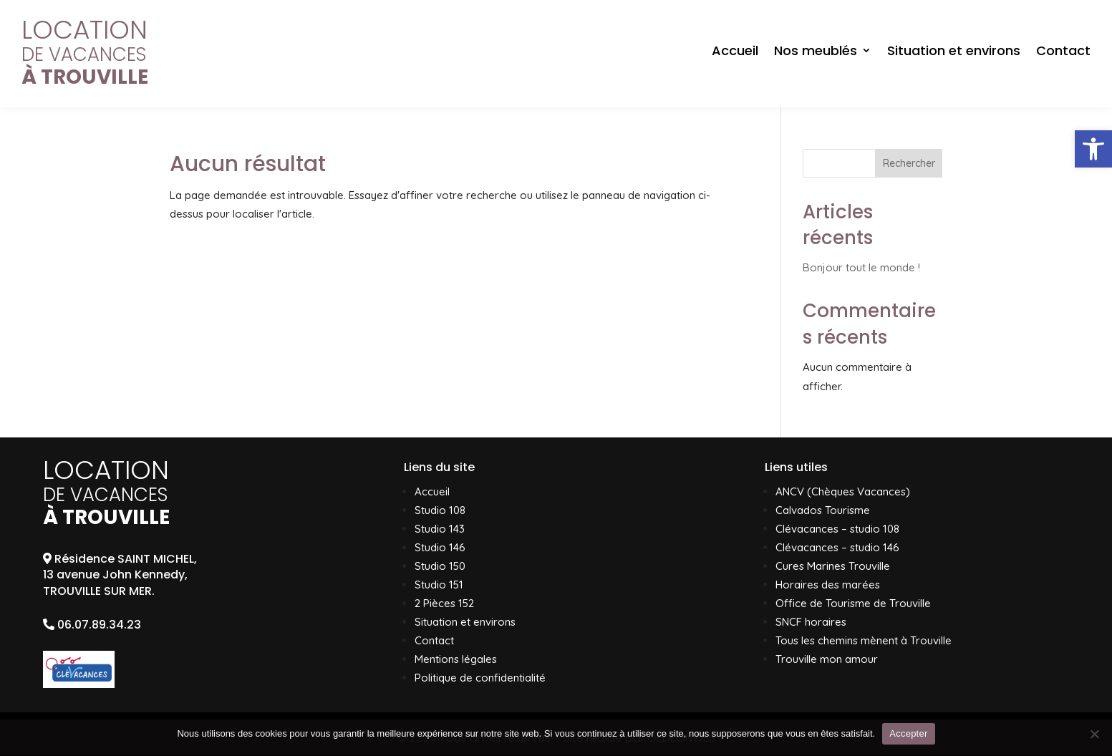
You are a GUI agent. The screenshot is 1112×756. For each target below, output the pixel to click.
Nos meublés (815, 50)
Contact (1063, 50)
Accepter (908, 733)
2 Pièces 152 (444, 603)
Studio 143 (440, 529)
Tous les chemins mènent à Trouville (863, 640)
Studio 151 (439, 584)
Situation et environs (953, 50)
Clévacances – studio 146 (837, 547)
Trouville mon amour (826, 659)
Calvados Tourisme (822, 510)
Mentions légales (456, 659)
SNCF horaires (810, 622)
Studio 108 (440, 510)
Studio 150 (440, 566)
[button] (1093, 149)
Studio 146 (440, 547)
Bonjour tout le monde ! (861, 267)
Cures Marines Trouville (832, 566)
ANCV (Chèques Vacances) (842, 491)
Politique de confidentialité (480, 677)
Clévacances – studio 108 (837, 529)
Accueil (735, 50)
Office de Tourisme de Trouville (853, 603)
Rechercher (909, 163)
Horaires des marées (827, 584)
